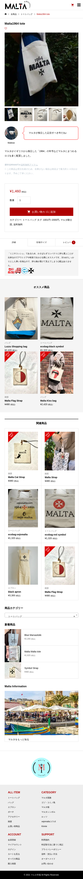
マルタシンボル (48, 812)
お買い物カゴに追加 (44, 211)
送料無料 (18, 224)
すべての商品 (14, 859)
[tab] (14, 242)
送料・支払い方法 (49, 854)
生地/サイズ (41, 242)
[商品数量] (24, 200)
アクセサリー (14, 817)
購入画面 (12, 863)
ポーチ (11, 812)
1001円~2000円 (51, 220)
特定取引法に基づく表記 (52, 844)
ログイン (12, 849)
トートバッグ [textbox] (40, 616)
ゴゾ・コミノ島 (48, 802)
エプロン (12, 807)
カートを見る (14, 854)
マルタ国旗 (46, 798)
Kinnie (44, 826)
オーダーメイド (48, 859)
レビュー (69, 242)
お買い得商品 (14, 826)
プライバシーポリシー (51, 849)
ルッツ (44, 817)
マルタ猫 (45, 807)
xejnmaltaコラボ (48, 821)
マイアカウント (15, 844)
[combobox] (41, 615)
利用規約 (45, 840)
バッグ (11, 802)
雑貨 (10, 821)
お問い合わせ (47, 863)
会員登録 (12, 840)
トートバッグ (29, 220)
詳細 (14, 242)
